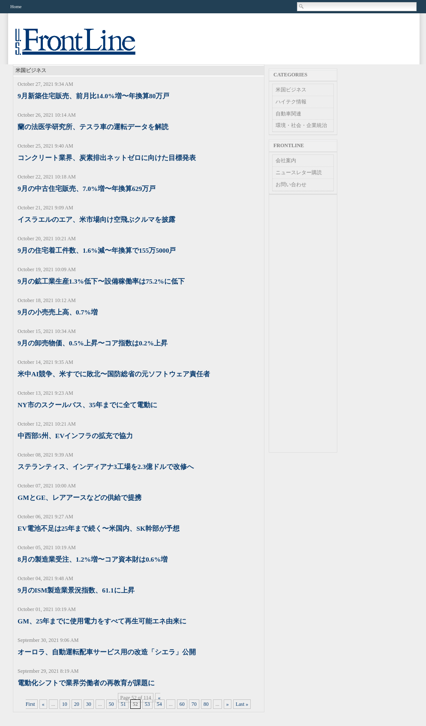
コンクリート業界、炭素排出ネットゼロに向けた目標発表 (107, 157)
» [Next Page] (227, 704)
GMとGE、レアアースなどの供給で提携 (79, 497)
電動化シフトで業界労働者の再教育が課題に (86, 683)
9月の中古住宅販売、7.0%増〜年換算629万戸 (87, 188)
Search (301, 6)
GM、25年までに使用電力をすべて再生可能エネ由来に (102, 621)
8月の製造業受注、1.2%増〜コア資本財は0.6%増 (93, 559)
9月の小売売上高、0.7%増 (58, 312)
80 (206, 704)
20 (76, 704)
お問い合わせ (291, 185)
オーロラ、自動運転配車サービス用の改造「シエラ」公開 (107, 652)
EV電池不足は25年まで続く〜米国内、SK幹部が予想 (99, 528)
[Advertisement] (303, 323)
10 (64, 704)
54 (159, 704)
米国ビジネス (291, 90)
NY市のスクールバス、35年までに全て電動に (87, 404)
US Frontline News (84, 46)
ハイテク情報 (291, 102)
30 (88, 704)
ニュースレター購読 (299, 172)
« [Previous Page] (43, 704)
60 (182, 704)
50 (111, 704)
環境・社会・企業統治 (301, 125)
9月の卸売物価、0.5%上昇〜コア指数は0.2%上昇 (93, 343)
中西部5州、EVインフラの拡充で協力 (75, 435)
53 (147, 704)
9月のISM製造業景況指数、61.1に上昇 (76, 590)
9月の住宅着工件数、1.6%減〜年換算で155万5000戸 (97, 250)
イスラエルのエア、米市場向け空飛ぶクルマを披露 (96, 219)
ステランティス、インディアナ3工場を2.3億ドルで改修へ (106, 466)
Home (15, 6)
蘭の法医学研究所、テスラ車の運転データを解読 (93, 126)
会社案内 (286, 160)
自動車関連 (288, 114)
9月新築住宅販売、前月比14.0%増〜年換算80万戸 (93, 96)
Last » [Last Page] (242, 704)
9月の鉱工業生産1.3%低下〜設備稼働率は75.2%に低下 (101, 281)
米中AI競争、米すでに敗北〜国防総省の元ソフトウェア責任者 (114, 374)
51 (123, 704)
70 (194, 704)
